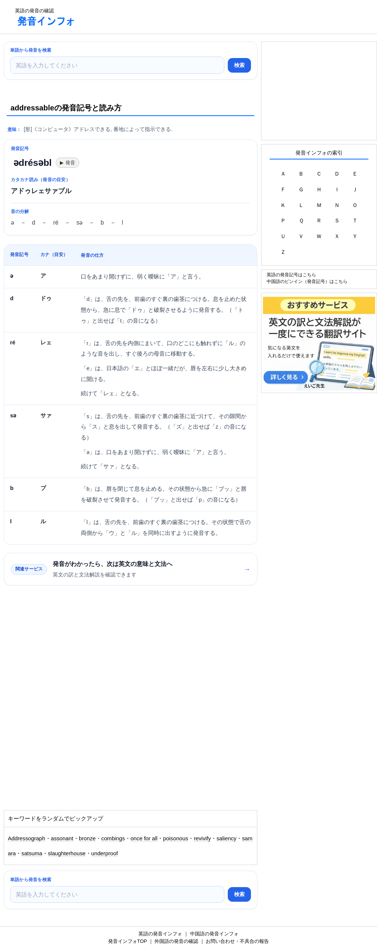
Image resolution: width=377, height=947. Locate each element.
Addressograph (26, 838)
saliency (226, 838)
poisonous (175, 838)
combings (113, 838)
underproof (104, 853)
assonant (62, 838)
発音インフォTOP (127, 941)
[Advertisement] (218, 17)
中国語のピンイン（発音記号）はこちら (307, 281)
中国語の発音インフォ (214, 934)
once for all (144, 838)
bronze (87, 838)
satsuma (31, 853)
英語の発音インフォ (160, 934)
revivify (202, 838)
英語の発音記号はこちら (291, 274)
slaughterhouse (67, 853)
